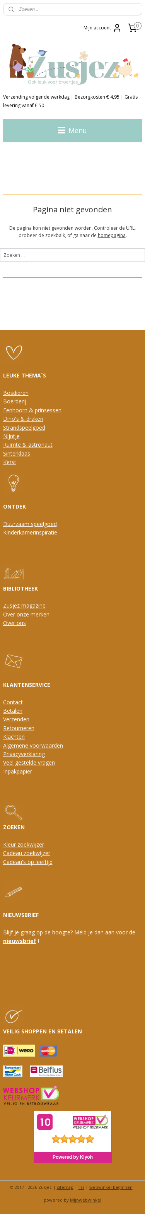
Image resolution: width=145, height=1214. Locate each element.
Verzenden (16, 719)
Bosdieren (16, 392)
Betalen (12, 710)
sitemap (65, 1187)
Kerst (9, 462)
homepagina (112, 235)
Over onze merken (26, 614)
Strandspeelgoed (24, 427)
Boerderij (14, 401)
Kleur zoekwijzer (23, 844)
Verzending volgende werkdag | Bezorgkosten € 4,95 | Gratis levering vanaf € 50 (70, 101)
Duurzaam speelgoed (30, 524)
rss (81, 1187)
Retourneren (18, 728)
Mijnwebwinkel (85, 1200)
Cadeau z (14, 853)
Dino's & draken (23, 418)
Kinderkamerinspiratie (30, 532)
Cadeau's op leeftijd (28, 862)
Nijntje (11, 436)
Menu (72, 130)
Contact (13, 702)
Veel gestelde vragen (29, 762)
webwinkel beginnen (111, 1187)
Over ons (14, 623)
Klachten (14, 736)
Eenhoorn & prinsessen (32, 410)
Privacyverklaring (24, 754)
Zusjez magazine (24, 605)
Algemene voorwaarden (33, 745)
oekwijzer (38, 853)
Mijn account (103, 27)
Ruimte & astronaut (28, 444)
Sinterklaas (16, 453)
